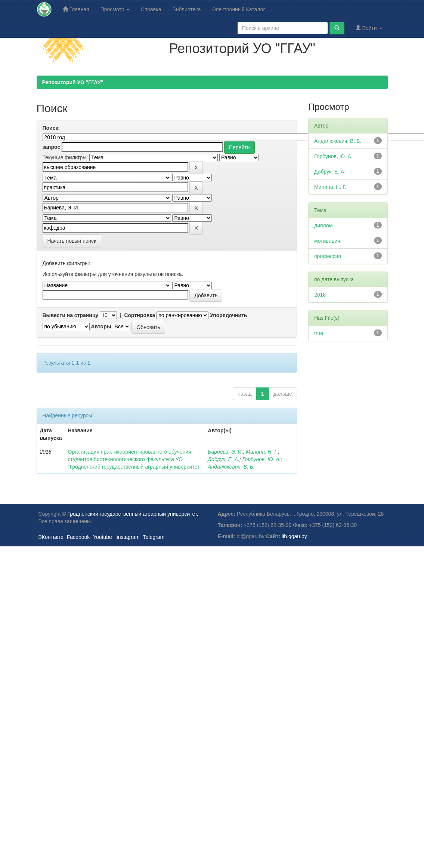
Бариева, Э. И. (225, 452)
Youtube (102, 537)
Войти (369, 28)
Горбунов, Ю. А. (261, 459)
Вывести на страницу (71, 315)
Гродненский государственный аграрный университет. (133, 514)
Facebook (78, 537)
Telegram (154, 537)
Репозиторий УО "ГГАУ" (72, 82)
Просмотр (115, 9)
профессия (327, 256)
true (318, 333)
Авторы (101, 326)
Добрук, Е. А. (223, 459)
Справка (151, 9)
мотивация (327, 241)
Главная (76, 9)
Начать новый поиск (71, 241)
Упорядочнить (228, 315)
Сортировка (139, 315)
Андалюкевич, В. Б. (231, 467)
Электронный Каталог (238, 9)
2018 (320, 295)
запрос (52, 147)
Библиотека (186, 9)
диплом (323, 225)
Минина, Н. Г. (262, 452)
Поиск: (51, 128)
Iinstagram (127, 537)
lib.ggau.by (294, 536)
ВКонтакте (51, 537)
